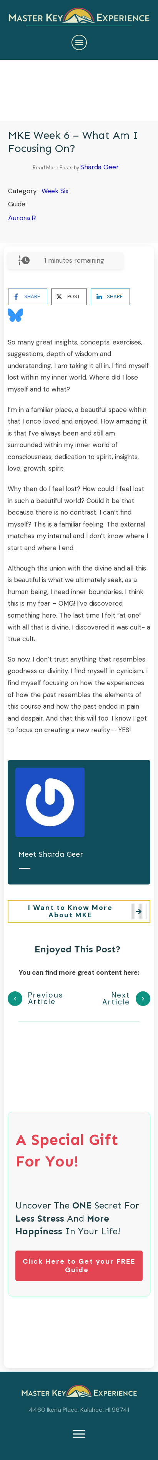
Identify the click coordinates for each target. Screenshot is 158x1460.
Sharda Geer (99, 167)
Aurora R (22, 218)
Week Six (55, 191)
